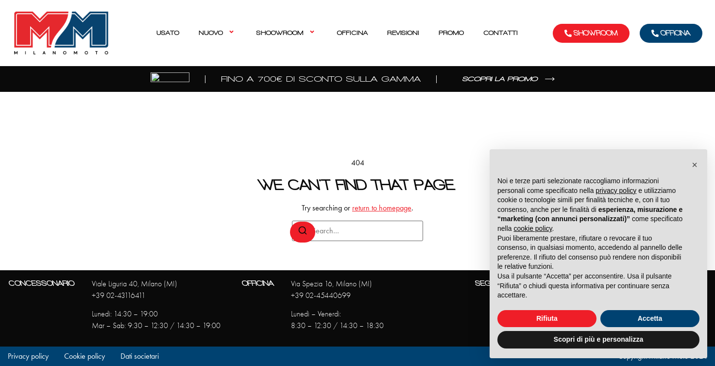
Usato (167, 32)
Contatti (500, 32)
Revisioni (403, 32)
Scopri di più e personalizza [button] (598, 339)
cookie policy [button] (532, 228)
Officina (352, 32)
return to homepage (381, 207)
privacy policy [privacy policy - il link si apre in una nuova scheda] (616, 190)
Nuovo (218, 32)
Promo (451, 32)
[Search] (302, 232)
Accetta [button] (650, 318)
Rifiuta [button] (547, 318)
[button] (694, 165)
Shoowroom (287, 32)
